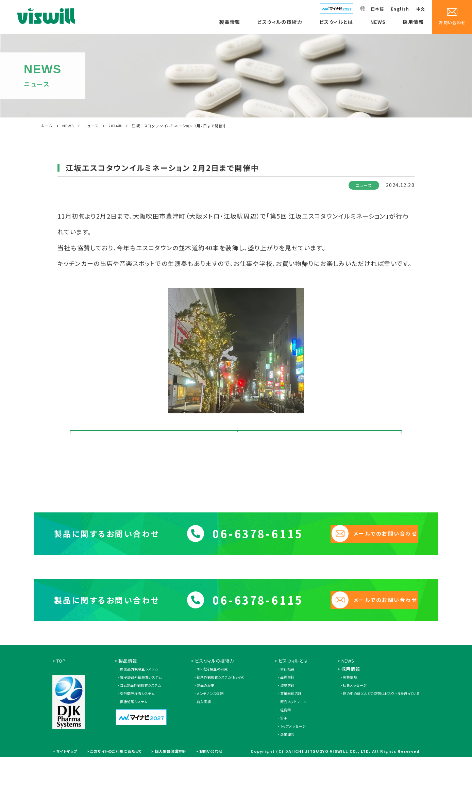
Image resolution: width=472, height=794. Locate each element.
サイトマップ (66, 788)
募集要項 (350, 714)
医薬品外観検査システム (139, 706)
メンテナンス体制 (210, 730)
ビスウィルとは (336, 21)
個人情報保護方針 (170, 788)
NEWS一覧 (236, 443)
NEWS (378, 21)
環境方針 (287, 722)
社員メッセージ (355, 722)
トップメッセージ (293, 763)
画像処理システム (133, 738)
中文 (420, 8)
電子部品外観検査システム (141, 714)
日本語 (377, 8)
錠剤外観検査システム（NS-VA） (221, 714)
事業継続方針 (291, 730)
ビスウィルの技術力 (279, 21)
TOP (61, 698)
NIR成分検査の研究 (212, 706)
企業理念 (287, 771)
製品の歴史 (206, 722)
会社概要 (287, 706)
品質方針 (287, 714)
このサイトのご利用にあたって (116, 788)
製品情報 (229, 21)
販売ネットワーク (293, 738)
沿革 (283, 755)
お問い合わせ (210, 788)
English (400, 8)
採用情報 (413, 21)
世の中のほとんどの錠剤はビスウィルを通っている (381, 730)
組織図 (285, 746)
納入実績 (204, 738)
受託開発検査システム (137, 730)
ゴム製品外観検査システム (140, 722)
